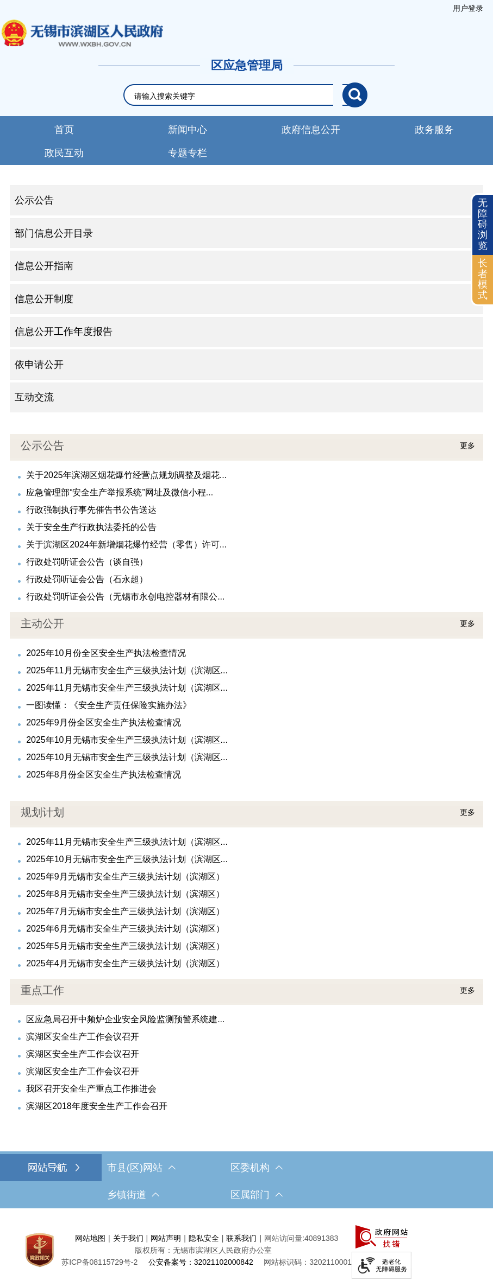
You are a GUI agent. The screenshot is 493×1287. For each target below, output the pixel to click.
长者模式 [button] (483, 279)
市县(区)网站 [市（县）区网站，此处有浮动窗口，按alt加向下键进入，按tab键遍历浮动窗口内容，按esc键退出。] (141, 1167)
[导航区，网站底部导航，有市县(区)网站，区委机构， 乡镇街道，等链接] (246, 1181)
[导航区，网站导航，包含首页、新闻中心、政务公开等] (246, 140)
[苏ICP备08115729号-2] (99, 1262)
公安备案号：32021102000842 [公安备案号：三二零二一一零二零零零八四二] (200, 1262)
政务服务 (434, 129)
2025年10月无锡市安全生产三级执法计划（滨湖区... (127, 739)
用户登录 (468, 8)
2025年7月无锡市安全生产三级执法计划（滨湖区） (125, 911)
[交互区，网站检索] (246, 94)
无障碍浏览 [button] (483, 224)
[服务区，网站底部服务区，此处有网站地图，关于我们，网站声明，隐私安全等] (246, 1250)
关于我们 (128, 1238)
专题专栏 (187, 153)
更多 (467, 445)
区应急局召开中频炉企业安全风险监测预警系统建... (125, 1019)
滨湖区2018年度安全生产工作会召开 (96, 1106)
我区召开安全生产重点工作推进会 (91, 1088)
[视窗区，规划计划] (246, 885)
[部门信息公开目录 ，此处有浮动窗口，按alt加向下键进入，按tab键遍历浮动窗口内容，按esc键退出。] (246, 233)
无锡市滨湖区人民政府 (81, 33)
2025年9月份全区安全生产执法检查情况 (103, 722)
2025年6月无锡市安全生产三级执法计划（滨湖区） (125, 928)
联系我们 (241, 1238)
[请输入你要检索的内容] (238, 96)
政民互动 (64, 153)
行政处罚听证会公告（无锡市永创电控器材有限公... (125, 596)
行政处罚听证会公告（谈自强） (87, 561)
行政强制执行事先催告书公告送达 (91, 509)
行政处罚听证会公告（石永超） (87, 579)
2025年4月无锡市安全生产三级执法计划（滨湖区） (125, 963)
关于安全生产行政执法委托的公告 (91, 527)
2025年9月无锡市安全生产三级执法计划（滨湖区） (125, 876)
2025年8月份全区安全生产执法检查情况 (103, 774)
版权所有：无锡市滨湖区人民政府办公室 (203, 1250)
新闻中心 (187, 129)
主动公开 (42, 623)
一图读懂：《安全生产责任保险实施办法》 (108, 705)
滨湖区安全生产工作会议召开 (82, 1036)
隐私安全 (204, 1238)
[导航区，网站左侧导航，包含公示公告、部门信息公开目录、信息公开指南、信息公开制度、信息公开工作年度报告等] (246, 299)
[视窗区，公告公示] (246, 518)
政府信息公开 (311, 129)
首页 (64, 129)
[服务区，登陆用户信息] (468, 8)
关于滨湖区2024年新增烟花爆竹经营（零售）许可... (126, 544)
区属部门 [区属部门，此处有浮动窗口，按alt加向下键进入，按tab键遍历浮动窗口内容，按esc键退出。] (256, 1194)
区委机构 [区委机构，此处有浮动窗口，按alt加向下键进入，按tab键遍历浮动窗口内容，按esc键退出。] (256, 1167)
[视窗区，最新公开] (246, 696)
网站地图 (90, 1238)
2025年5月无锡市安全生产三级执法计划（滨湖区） (125, 946)
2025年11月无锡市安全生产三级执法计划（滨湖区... (127, 670)
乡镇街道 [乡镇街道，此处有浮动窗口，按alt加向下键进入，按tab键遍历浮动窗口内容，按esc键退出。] (133, 1194)
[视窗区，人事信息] (246, 1046)
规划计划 (42, 812)
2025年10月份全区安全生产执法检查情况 (105, 653)
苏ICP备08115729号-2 (99, 1262)
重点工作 (42, 990)
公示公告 (42, 445)
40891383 (321, 1238)
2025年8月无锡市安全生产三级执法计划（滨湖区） (125, 894)
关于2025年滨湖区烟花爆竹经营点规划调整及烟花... (126, 475)
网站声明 (166, 1238)
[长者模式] (482, 279)
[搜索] (354, 94)
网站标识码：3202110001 (308, 1262)
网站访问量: (284, 1238)
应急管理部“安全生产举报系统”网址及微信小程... (119, 492)
